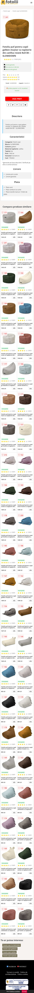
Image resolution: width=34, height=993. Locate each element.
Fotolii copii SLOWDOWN (20, 11)
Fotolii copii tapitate (10, 956)
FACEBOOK (11, 967)
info (14, 237)
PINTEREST (21, 967)
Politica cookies (22, 974)
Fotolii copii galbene (10, 949)
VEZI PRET (17, 98)
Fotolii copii (6, 11)
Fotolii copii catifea (9, 952)
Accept (24, 991)
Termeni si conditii (13, 972)
